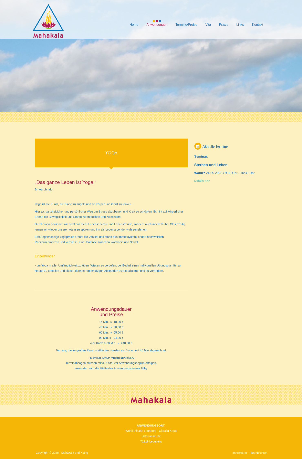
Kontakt (257, 24)
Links (240, 24)
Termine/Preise (186, 24)
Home (133, 24)
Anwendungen (156, 24)
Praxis (223, 24)
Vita (208, 24)
